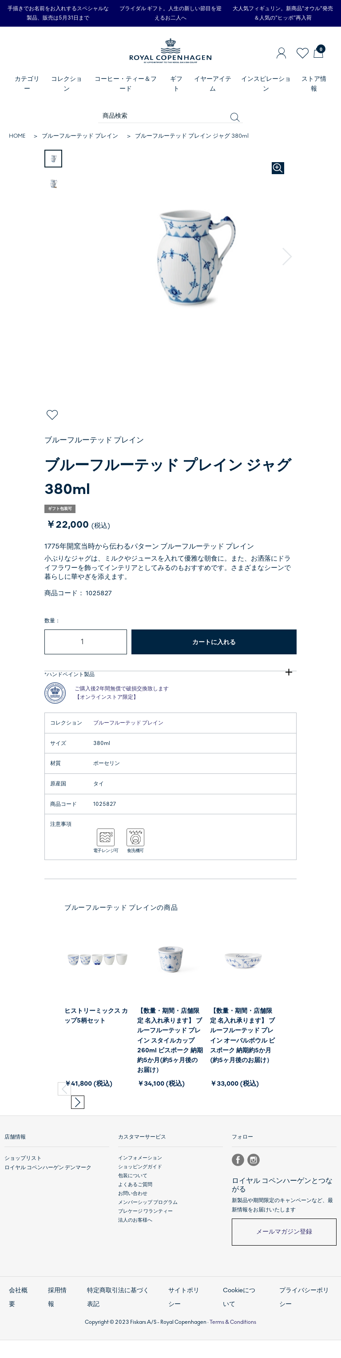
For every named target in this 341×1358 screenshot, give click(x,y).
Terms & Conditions (233, 1340)
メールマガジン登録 (284, 1258)
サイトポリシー (185, 1319)
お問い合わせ (132, 1220)
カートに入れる (214, 642)
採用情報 (56, 1319)
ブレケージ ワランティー (145, 1238)
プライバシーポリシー (305, 1319)
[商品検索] (170, 116)
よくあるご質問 (135, 1212)
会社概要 (17, 1319)
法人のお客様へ (135, 1247)
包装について (132, 1203)
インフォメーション (140, 1185)
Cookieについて (241, 1319)
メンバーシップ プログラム (148, 1229)
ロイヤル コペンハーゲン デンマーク (44, 1194)
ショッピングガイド (140, 1194)
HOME (17, 135)
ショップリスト (21, 1185)
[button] (288, 257)
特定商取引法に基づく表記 (119, 1319)
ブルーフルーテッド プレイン (80, 135)
